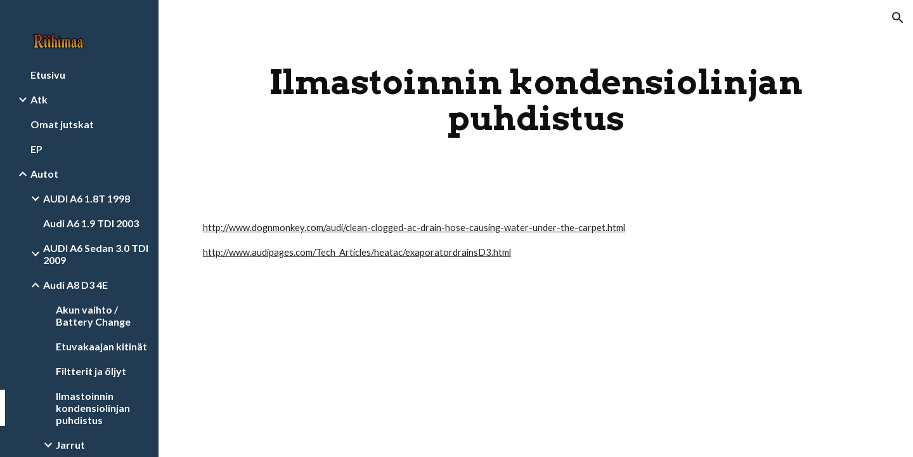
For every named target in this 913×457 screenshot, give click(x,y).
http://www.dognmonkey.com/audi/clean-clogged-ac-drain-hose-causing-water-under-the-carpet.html (414, 227)
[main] (536, 100)
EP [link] (36, 149)
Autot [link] (44, 174)
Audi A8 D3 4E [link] (75, 285)
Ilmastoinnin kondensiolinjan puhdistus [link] (93, 408)
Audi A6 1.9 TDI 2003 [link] (91, 223)
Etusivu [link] (47, 75)
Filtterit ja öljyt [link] (91, 371)
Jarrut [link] (70, 445)
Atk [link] (39, 99)
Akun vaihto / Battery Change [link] (93, 315)
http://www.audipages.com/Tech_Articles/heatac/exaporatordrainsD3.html (357, 252)
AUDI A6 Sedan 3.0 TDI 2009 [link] (95, 254)
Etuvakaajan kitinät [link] (101, 346)
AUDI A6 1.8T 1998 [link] (86, 198)
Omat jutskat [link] (62, 124)
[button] (898, 18)
